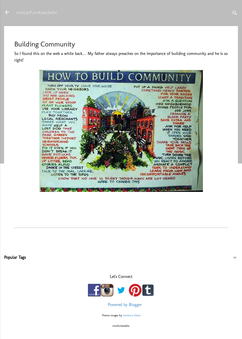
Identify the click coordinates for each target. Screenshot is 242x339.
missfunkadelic (37, 12)
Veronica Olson (132, 315)
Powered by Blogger (121, 304)
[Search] (235, 14)
